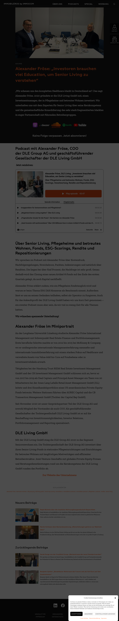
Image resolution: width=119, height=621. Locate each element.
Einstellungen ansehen (105, 614)
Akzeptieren (76, 614)
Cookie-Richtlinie (84, 618)
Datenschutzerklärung (94, 618)
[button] (115, 598)
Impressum (104, 618)
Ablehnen (89, 614)
